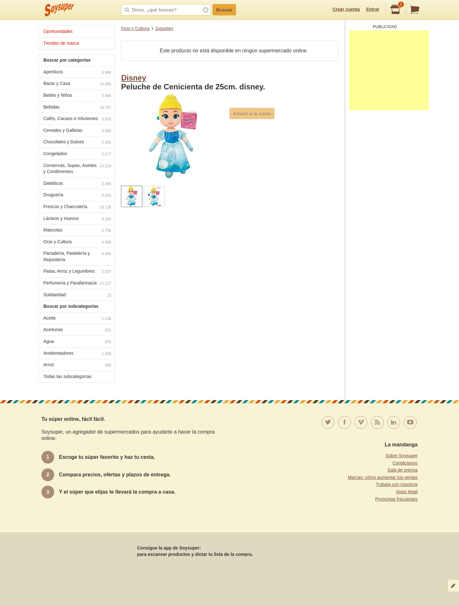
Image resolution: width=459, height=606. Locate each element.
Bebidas (77, 107)
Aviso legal (407, 491)
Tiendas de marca (61, 43)
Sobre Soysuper (402, 455)
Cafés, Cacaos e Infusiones (77, 119)
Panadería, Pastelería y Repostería (77, 256)
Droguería (77, 195)
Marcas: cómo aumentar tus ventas (383, 477)
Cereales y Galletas (77, 131)
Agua (77, 342)
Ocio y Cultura (135, 28)
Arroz (77, 365)
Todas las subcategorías (67, 376)
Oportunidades (58, 31)
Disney (133, 77)
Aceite (77, 318)
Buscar (224, 9)
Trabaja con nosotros (397, 484)
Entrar (372, 9)
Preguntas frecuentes (396, 499)
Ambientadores (77, 354)
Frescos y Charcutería (77, 207)
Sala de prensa (403, 470)
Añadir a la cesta (252, 113)
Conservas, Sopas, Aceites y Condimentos (77, 168)
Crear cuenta (346, 9)
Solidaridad (77, 295)
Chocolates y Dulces (77, 142)
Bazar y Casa (77, 84)
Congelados (77, 154)
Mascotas (77, 230)
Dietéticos (77, 184)
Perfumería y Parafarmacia (77, 283)
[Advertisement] (389, 70)
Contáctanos (405, 463)
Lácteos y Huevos (77, 219)
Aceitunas (77, 330)
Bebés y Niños (77, 96)
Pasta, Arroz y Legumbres (77, 272)
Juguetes (164, 28)
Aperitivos (77, 72)
